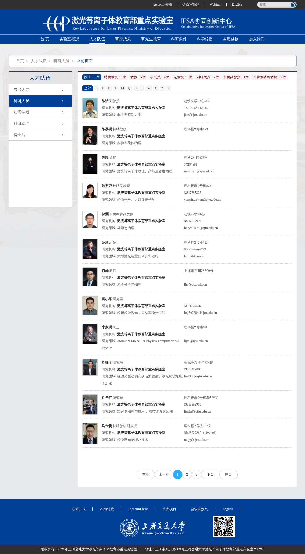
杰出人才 (40, 89)
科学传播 (205, 43)
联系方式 (79, 509)
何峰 (105, 271)
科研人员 (40, 101)
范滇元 (107, 242)
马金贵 (107, 426)
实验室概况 (69, 43)
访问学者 (40, 112)
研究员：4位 (159, 77)
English (237, 4)
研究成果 (123, 43)
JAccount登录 (138, 509)
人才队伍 (97, 43)
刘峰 (105, 362)
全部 (87, 88)
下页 (210, 474)
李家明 (107, 327)
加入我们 (257, 43)
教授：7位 (138, 77)
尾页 (228, 474)
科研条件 (179, 43)
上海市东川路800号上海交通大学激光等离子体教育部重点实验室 (204, 549)
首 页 (44, 43)
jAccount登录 (161, 4)
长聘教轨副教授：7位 (269, 77)
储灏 (105, 214)
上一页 (164, 474)
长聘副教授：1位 (236, 77)
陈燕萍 (107, 186)
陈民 (105, 157)
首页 (20, 61)
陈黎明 (107, 129)
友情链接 (107, 509)
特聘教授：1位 (115, 77)
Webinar (215, 4)
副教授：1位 (183, 77)
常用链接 (231, 43)
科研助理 (40, 123)
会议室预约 (190, 4)
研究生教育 (151, 43)
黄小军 (107, 299)
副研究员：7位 (207, 77)
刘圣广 (107, 398)
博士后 (40, 135)
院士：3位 (91, 77)
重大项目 (169, 509)
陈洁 (105, 101)
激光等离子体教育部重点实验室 (141, 108)
